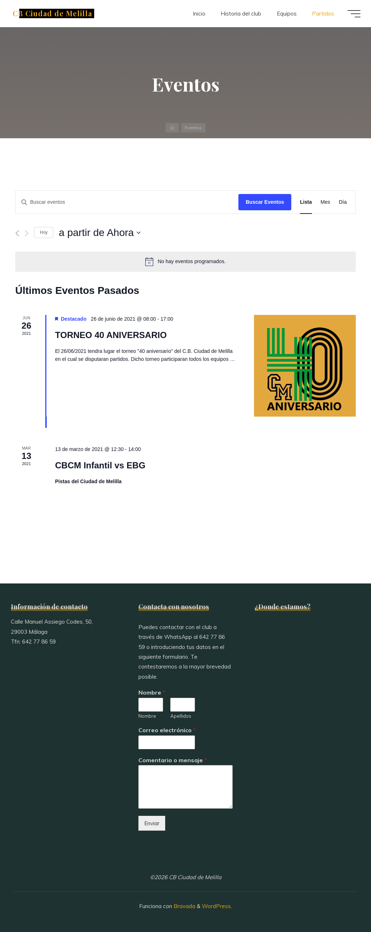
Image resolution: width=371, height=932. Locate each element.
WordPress (216, 906)
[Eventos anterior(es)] (17, 233)
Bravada (183, 906)
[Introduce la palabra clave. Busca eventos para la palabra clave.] (127, 202)
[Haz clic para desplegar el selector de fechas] (100, 232)
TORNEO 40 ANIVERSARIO (111, 335)
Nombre (151, 692)
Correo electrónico (167, 730)
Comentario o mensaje (172, 760)
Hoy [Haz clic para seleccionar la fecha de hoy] (43, 232)
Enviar (151, 823)
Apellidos (180, 716)
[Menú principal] (353, 13)
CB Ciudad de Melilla (52, 13)
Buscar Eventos (265, 202)
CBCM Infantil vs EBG (100, 465)
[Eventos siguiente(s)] (27, 233)
